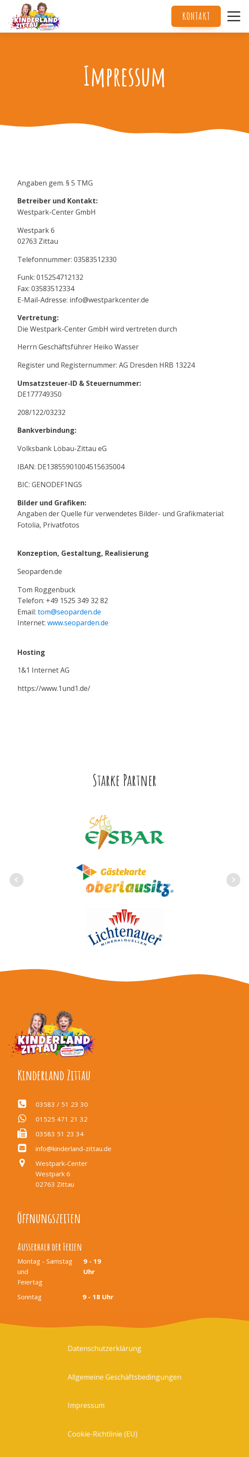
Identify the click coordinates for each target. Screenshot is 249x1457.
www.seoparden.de (77, 622)
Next (233, 880)
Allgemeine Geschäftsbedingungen (124, 1377)
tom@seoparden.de (69, 612)
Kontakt (196, 16)
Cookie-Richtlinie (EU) (103, 1434)
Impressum (86, 1405)
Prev (16, 880)
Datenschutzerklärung (104, 1348)
